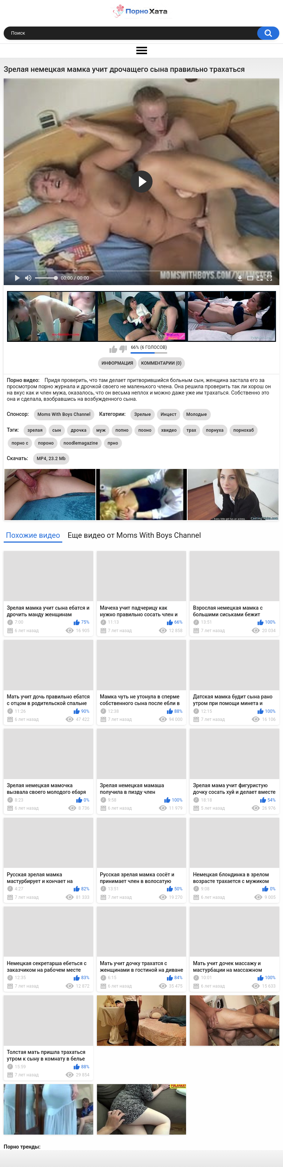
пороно (46, 443)
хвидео (169, 430)
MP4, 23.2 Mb (51, 458)
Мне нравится (113, 349)
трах (191, 430)
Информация (117, 363)
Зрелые (142, 414)
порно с (19, 443)
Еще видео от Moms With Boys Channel (134, 535)
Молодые (196, 414)
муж (101, 430)
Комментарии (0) (161, 363)
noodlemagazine (80, 443)
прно (113, 443)
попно (122, 430)
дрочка (78, 430)
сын (56, 430)
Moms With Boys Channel (64, 414)
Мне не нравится (123, 349)
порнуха (215, 430)
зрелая (34, 430)
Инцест (169, 414)
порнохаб (243, 430)
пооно (144, 430)
